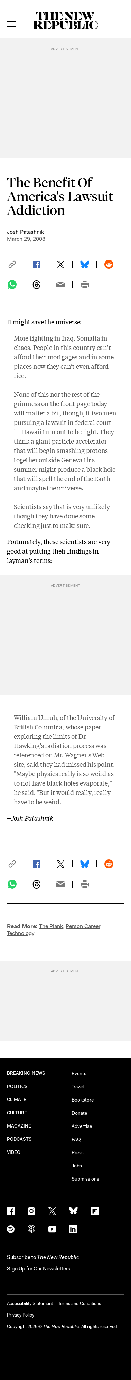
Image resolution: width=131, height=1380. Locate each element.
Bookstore (83, 1100)
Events (79, 1073)
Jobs (77, 1166)
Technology (20, 933)
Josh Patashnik (25, 231)
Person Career (83, 926)
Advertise (82, 1126)
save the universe (55, 321)
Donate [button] (79, 1113)
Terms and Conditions (79, 1303)
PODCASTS (19, 1139)
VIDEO (13, 1152)
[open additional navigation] (12, 15)
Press (78, 1152)
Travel (78, 1086)
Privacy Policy (20, 1315)
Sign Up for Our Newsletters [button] (38, 1268)
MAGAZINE (19, 1126)
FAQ (76, 1139)
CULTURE (17, 1113)
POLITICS (17, 1086)
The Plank (51, 926)
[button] (15, 264)
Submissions (85, 1179)
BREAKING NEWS (26, 1073)
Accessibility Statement (30, 1303)
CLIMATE (17, 1100)
